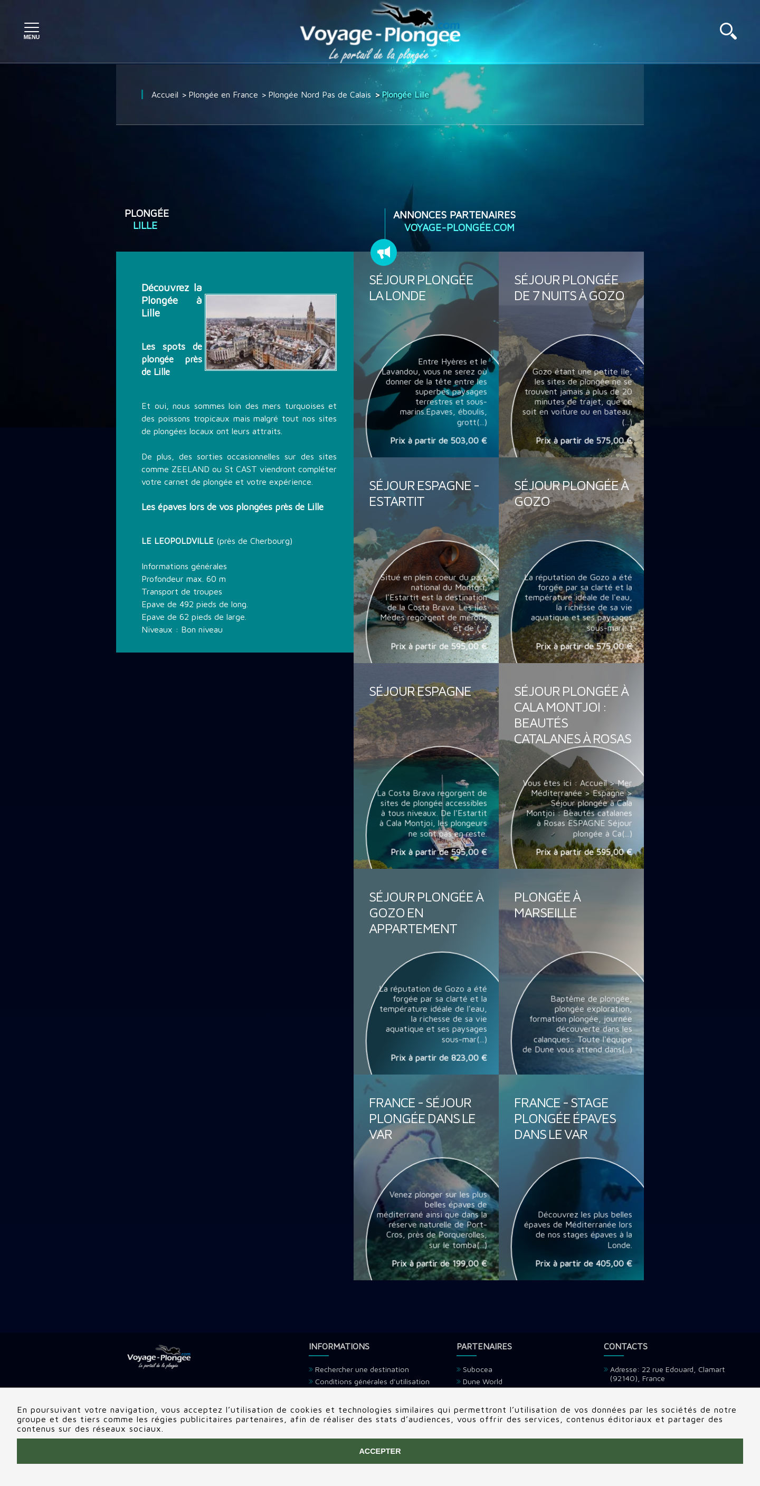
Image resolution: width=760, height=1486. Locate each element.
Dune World (482, 1381)
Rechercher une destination (362, 1369)
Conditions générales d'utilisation (372, 1381)
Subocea (477, 1369)
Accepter (380, 1451)
